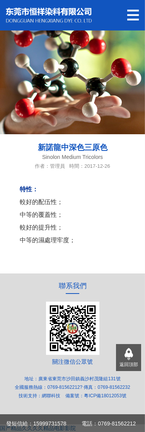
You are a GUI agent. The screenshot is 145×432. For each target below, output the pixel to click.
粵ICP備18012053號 (105, 395)
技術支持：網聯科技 (40, 395)
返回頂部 (128, 364)
